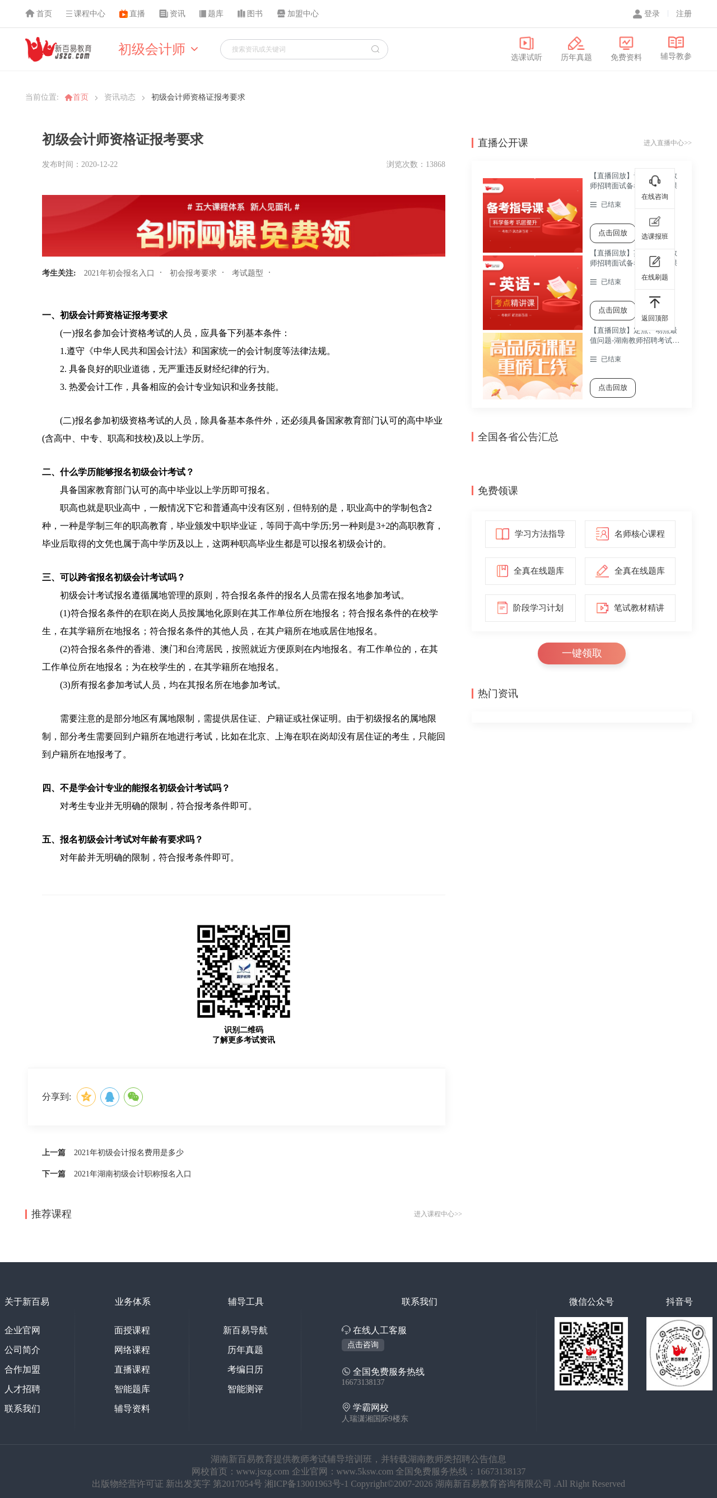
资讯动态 (120, 97)
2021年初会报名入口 (119, 273)
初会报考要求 (193, 273)
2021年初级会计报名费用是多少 (129, 1152)
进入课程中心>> (438, 1214)
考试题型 (247, 273)
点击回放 (612, 233)
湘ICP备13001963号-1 (307, 1483)
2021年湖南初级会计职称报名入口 (133, 1174)
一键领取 (582, 653)
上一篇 (54, 1152)
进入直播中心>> (668, 143)
